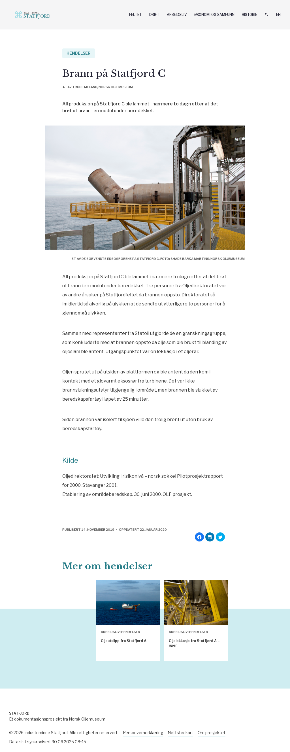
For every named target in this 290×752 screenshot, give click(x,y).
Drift (154, 14)
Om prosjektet (211, 732)
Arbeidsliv (177, 14)
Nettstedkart (180, 732)
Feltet (135, 14)
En (278, 14)
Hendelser (79, 53)
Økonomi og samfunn (214, 14)
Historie (249, 14)
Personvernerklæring (143, 732)
